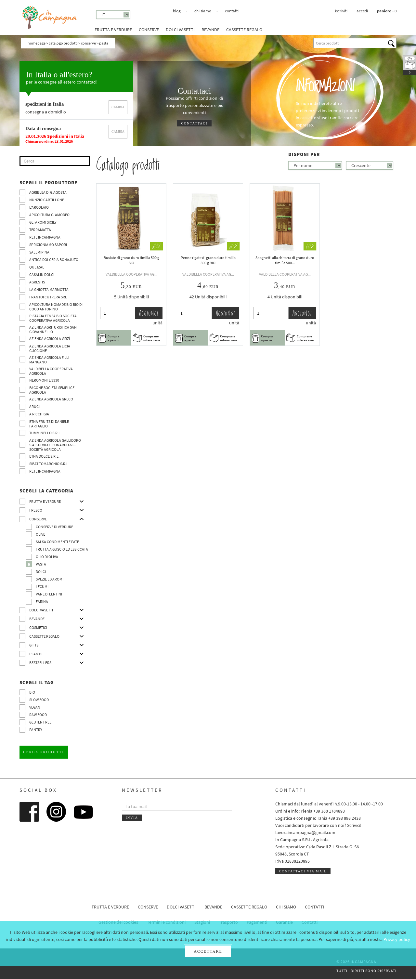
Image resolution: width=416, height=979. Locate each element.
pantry (35, 729)
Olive (40, 534)
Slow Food (39, 699)
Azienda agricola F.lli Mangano (49, 359)
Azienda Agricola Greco (51, 399)
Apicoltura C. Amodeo (49, 214)
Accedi (362, 11)
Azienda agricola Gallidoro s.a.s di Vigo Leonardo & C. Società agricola (55, 445)
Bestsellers (40, 662)
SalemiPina (39, 252)
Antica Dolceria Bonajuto (53, 259)
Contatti (232, 11)
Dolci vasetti (180, 30)
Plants (35, 653)
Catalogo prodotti (63, 43)
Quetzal (36, 267)
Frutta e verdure (113, 30)
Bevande (210, 30)
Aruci (34, 406)
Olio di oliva (47, 556)
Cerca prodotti (43, 752)
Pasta (41, 564)
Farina (42, 601)
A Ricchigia (39, 413)
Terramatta (40, 229)
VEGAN (34, 707)
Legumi (42, 586)
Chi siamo (202, 11)
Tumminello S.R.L (44, 432)
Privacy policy (397, 939)
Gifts (33, 645)
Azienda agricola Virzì (49, 338)
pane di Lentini (49, 594)
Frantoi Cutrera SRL (48, 296)
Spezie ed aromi (49, 579)
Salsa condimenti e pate (57, 541)
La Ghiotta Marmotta (49, 289)
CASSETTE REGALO (244, 30)
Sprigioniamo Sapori (48, 244)
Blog (177, 11)
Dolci (41, 571)
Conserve (149, 30)
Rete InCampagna (44, 237)
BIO (32, 692)
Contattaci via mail (303, 871)
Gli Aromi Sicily (43, 222)
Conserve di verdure (54, 526)
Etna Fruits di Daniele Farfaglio (49, 423)
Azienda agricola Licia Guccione (49, 348)
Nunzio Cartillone (46, 199)
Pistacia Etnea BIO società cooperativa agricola (53, 318)
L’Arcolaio (39, 207)
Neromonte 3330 (44, 380)
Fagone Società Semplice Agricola (51, 390)
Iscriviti (341, 11)
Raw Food (38, 714)
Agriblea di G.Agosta (48, 192)
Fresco (35, 510)
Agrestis (37, 282)
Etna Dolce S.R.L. (44, 456)
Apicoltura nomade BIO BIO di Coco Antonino (56, 306)
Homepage (37, 43)
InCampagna (50, 17)
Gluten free (40, 722)
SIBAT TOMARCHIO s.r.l (48, 463)
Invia (132, 817)
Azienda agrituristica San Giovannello (53, 329)
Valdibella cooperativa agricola (51, 371)
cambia (117, 107)
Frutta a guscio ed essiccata (62, 549)
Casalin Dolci (41, 274)
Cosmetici (38, 627)
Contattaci (194, 123)
